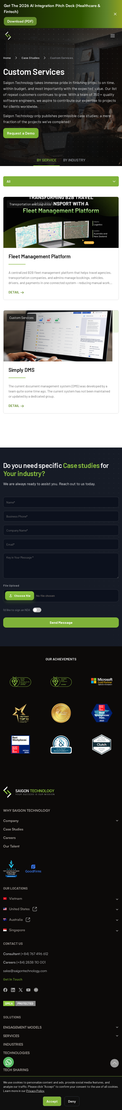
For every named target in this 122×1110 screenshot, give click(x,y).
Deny (72, 1101)
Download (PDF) (20, 21)
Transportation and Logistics (30, 204)
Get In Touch (12, 979)
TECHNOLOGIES (16, 1053)
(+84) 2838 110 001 (31, 962)
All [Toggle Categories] (61, 181)
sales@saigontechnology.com (25, 971)
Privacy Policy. (35, 1091)
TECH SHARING (16, 1070)
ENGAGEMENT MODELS (22, 1027)
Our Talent (11, 846)
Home (7, 58)
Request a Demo (21, 133)
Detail (16, 292)
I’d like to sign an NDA (22, 610)
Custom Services (21, 318)
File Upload (61, 593)
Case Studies (30, 58)
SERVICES (11, 1036)
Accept (52, 1101)
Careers (9, 838)
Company (11, 821)
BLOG (8, 1061)
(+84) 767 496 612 (34, 954)
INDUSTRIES (13, 1044)
